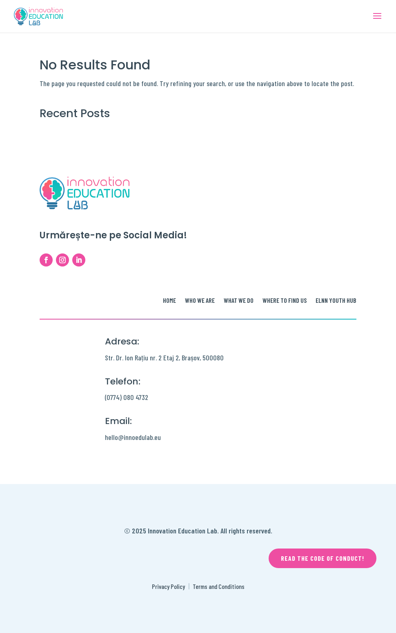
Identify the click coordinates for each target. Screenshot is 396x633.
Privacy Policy (168, 586)
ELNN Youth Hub (336, 301)
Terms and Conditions (219, 586)
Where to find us (285, 301)
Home (169, 301)
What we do (239, 301)
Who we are (200, 301)
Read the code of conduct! (322, 558)
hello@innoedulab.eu (133, 437)
